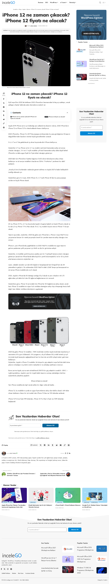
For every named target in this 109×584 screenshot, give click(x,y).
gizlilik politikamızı (45, 431)
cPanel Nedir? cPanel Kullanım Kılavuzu (67, 505)
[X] (4, 569)
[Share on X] (4, 103)
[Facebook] (65, 453)
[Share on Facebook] (4, 99)
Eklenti (79, 63)
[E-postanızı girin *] (25, 425)
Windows (79, 51)
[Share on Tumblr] (4, 115)
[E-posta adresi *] (91, 127)
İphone (5, 502)
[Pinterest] (11, 569)
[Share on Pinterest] (4, 107)
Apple (11, 502)
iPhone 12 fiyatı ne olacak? (57, 117)
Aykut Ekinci (34, 26)
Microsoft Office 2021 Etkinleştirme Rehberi (96, 45)
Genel (78, 78)
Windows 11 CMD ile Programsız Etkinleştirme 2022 (85, 570)
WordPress (80, 65)
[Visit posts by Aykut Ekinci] (4, 453)
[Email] (60, 445)
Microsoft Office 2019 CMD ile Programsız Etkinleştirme (84, 559)
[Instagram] (67, 453)
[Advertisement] (91, 95)
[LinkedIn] (69, 453)
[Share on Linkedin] (4, 111)
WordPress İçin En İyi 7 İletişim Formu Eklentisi (96, 60)
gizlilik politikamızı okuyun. (42, 438)
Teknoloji (32, 502)
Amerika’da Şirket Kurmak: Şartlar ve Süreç (97, 74)
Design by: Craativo (102, 580)
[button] (100, 2)
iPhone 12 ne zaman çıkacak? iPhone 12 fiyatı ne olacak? (23, 117)
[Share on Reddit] (4, 119)
